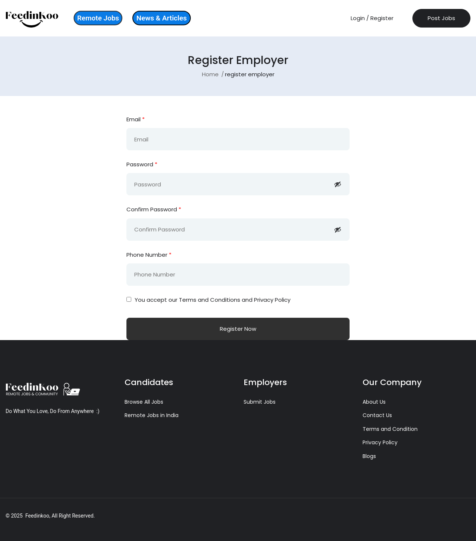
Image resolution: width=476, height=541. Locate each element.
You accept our (208, 300)
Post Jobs (441, 18)
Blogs (369, 456)
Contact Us (377, 415)
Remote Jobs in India (151, 415)
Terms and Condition (390, 429)
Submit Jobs (260, 402)
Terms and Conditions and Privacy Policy (234, 300)
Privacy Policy (380, 442)
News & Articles (161, 18)
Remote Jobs (98, 18)
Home (210, 74)
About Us (374, 402)
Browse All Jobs (144, 402)
